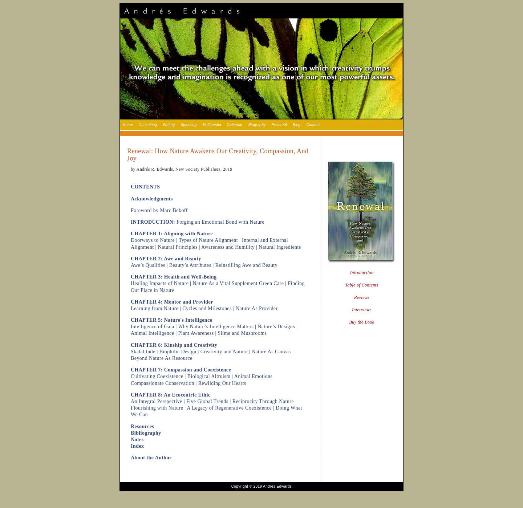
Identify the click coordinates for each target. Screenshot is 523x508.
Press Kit (279, 125)
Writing (169, 125)
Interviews (362, 309)
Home (128, 125)
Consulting (148, 125)
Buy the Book (361, 322)
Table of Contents (361, 285)
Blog (296, 125)
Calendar (235, 125)
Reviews (361, 297)
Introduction (362, 272)
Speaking (188, 125)
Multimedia (211, 125)
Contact (313, 125)
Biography (257, 125)
